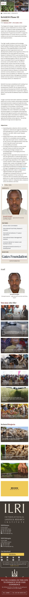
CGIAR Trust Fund (14, 565)
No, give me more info (19, 593)
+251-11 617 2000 (5, 543)
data (10, 185)
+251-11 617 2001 (5, 545)
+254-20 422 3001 (6, 532)
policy (6, 185)
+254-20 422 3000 (6, 530)
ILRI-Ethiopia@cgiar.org (7, 546)
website (24, 168)
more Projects (14, 488)
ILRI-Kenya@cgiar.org (6, 533)
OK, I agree (6, 593)
